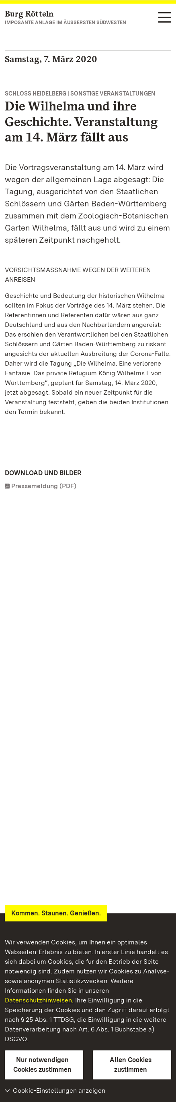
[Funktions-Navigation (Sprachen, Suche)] (164, 18)
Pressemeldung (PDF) (43, 486)
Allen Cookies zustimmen (130, 1064)
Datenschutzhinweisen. (39, 1000)
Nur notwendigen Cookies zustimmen (42, 1064)
